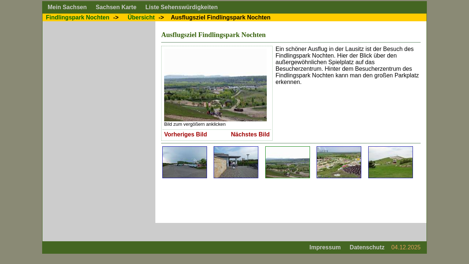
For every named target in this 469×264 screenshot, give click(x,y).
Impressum (325, 247)
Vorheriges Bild (185, 134)
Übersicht (141, 17)
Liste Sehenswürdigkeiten (181, 7)
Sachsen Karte (116, 7)
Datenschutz (367, 247)
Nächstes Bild (250, 134)
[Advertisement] (294, 200)
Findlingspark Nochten (77, 17)
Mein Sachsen (67, 7)
